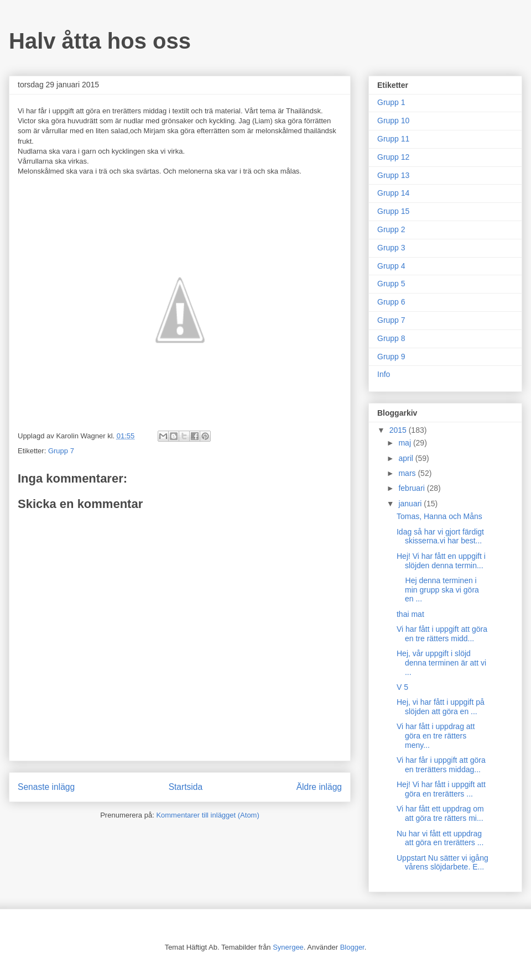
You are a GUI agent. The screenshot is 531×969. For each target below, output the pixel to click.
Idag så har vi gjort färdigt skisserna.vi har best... (440, 536)
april (406, 458)
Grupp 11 (393, 138)
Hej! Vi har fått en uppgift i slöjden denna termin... (441, 561)
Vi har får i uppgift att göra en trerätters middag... (441, 765)
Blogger (352, 947)
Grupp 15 (393, 211)
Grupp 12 (393, 157)
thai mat (410, 614)
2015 (399, 430)
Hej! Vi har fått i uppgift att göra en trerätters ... (441, 789)
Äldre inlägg (319, 787)
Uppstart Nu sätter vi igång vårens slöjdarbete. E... (442, 862)
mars (408, 473)
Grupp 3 (391, 247)
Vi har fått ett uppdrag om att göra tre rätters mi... (440, 813)
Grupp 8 (391, 338)
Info (383, 374)
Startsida (186, 787)
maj (405, 442)
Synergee (288, 947)
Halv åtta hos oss (100, 41)
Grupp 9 (391, 356)
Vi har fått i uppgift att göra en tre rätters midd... (442, 634)
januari (411, 503)
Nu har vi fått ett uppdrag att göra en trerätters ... (440, 838)
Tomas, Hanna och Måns (439, 516)
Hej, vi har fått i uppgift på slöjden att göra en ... (441, 707)
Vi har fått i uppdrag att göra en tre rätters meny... (436, 736)
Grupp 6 (391, 301)
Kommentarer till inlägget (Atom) (207, 815)
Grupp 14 (393, 192)
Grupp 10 (393, 120)
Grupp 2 (391, 229)
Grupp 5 (391, 283)
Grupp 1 (391, 102)
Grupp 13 (393, 175)
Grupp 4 (391, 265)
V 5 (402, 687)
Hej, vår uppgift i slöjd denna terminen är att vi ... (441, 663)
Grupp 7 (61, 451)
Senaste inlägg (46, 787)
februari (412, 488)
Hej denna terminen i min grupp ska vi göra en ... (438, 590)
